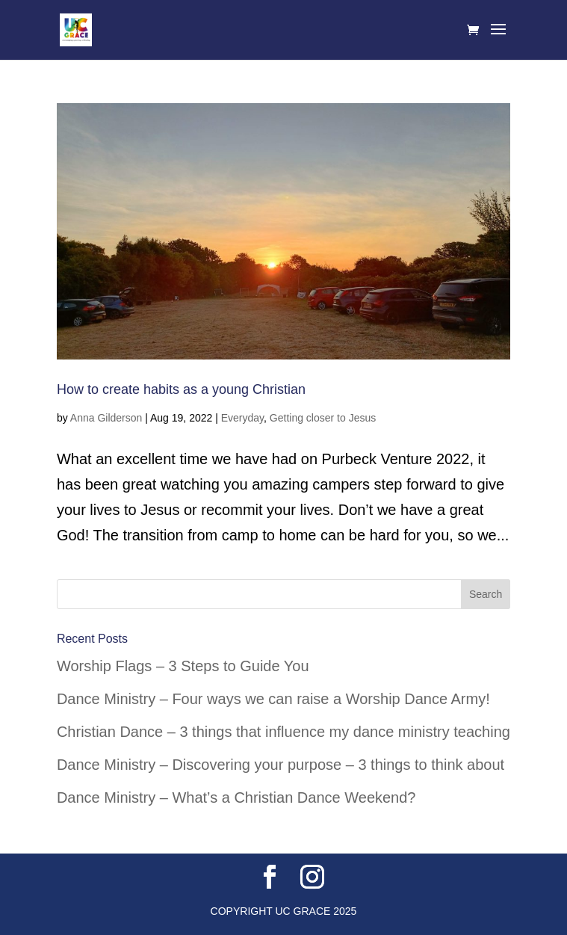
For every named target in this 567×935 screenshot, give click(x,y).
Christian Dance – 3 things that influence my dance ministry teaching (283, 731)
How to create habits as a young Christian (181, 389)
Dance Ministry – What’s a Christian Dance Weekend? (236, 797)
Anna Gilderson (106, 418)
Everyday (242, 418)
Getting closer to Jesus (323, 418)
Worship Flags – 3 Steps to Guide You (183, 666)
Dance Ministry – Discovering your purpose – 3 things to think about (280, 764)
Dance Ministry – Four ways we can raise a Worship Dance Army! (273, 699)
